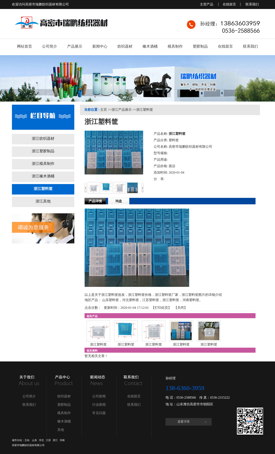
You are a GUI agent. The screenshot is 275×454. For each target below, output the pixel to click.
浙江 (55, 440)
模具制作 (64, 413)
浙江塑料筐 (144, 109)
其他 (60, 429)
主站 (27, 440)
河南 (62, 440)
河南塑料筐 (190, 300)
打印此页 (161, 307)
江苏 (48, 440)
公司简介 (29, 396)
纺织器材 (64, 396)
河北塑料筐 (130, 300)
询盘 (118, 201)
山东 (34, 440)
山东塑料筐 (110, 300)
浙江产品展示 (122, 109)
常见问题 (99, 413)
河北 (41, 440)
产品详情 (95, 201)
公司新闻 (99, 396)
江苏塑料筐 (150, 300)
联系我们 (252, 4)
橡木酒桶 (64, 421)
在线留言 (229, 4)
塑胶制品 (64, 404)
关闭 (180, 307)
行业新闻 (99, 404)
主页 (103, 109)
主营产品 (207, 4)
